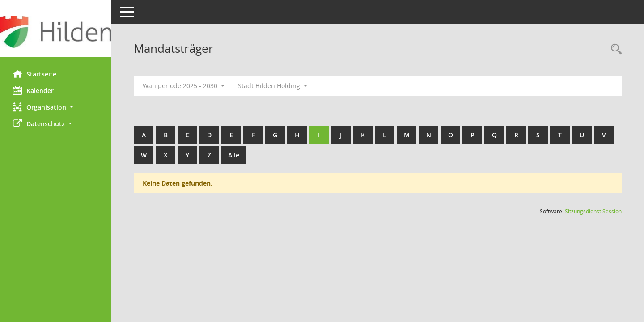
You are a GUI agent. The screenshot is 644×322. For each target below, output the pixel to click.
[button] (56, 107)
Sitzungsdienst (593, 211)
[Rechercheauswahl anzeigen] (614, 49)
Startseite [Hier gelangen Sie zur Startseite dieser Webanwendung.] (35, 73)
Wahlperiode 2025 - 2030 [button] (184, 85)
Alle (234, 155)
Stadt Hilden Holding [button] (273, 85)
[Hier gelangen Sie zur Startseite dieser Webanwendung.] (56, 32)
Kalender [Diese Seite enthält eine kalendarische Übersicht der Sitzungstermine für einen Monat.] (33, 90)
